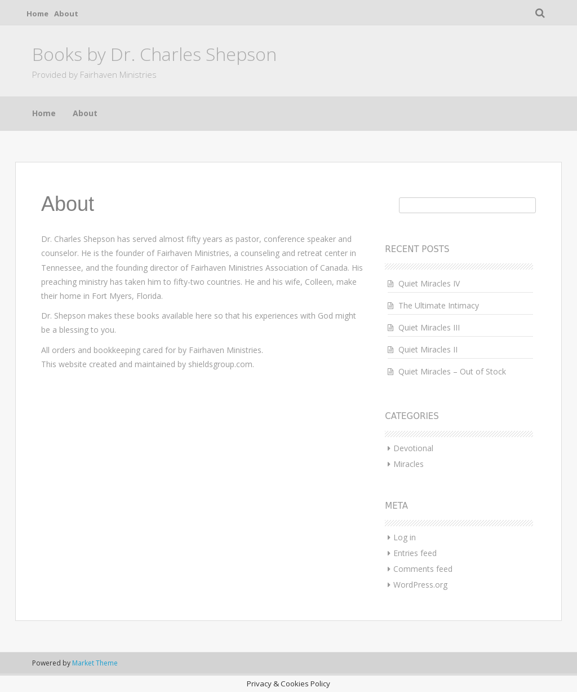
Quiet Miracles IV (429, 283)
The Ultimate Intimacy (438, 305)
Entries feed (415, 553)
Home (37, 13)
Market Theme (95, 663)
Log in (404, 537)
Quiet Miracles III (429, 327)
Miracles (408, 464)
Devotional (413, 448)
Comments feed (422, 568)
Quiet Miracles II (428, 349)
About (66, 13)
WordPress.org (420, 584)
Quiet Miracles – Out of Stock (452, 371)
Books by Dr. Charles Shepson (154, 54)
